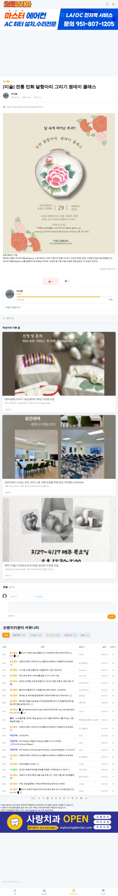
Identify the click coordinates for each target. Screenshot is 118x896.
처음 (33, 798)
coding (81, 784)
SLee (81, 736)
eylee (81, 743)
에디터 (11, 616)
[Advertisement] (59, 53)
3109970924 (83, 683)
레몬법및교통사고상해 (88, 720)
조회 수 (113, 647)
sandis (81, 764)
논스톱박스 (83, 663)
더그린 (14, 94)
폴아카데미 (83, 777)
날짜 (104, 647)
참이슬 (82, 696)
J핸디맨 (82, 703)
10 (81, 798)
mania (81, 654)
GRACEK (83, 770)
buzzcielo (82, 670)
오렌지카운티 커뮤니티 (21, 628)
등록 (111, 617)
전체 (6, 635)
